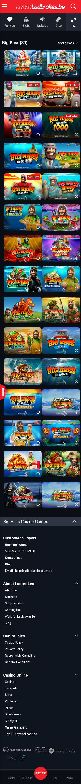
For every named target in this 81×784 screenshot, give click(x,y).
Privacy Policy (14, 649)
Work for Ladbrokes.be (20, 616)
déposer (40, 773)
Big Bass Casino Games (40, 521)
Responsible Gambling (20, 655)
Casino (9, 681)
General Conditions (18, 662)
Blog (8, 623)
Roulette (11, 701)
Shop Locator (14, 603)
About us (11, 590)
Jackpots (11, 688)
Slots (8, 695)
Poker (9, 708)
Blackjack (11, 721)
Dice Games (13, 714)
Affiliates (11, 597)
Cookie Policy (14, 642)
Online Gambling (16, 727)
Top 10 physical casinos (21, 734)
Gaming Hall (13, 610)
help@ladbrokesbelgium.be (33, 570)
